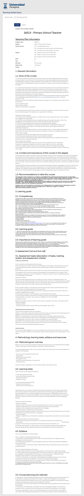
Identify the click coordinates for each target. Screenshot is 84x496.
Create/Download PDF (21, 17)
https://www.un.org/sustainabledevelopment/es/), (47, 97)
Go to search (9, 17)
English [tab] (17, 25)
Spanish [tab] (24, 25)
